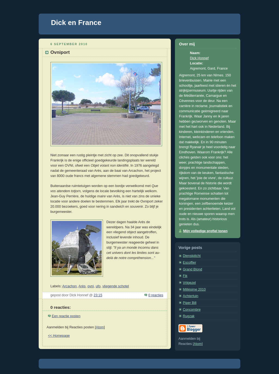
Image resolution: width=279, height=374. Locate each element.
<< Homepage (59, 336)
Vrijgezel (189, 283)
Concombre (192, 309)
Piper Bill (189, 303)
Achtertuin (190, 296)
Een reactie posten (66, 316)
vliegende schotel (115, 286)
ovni (90, 286)
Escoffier (189, 262)
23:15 (98, 295)
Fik (185, 276)
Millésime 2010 (194, 289)
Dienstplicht (192, 256)
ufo (98, 286)
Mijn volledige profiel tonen (205, 231)
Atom (100, 327)
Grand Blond (192, 269)
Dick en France (76, 22)
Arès (82, 286)
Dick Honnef (199, 58)
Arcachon (69, 286)
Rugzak (189, 316)
